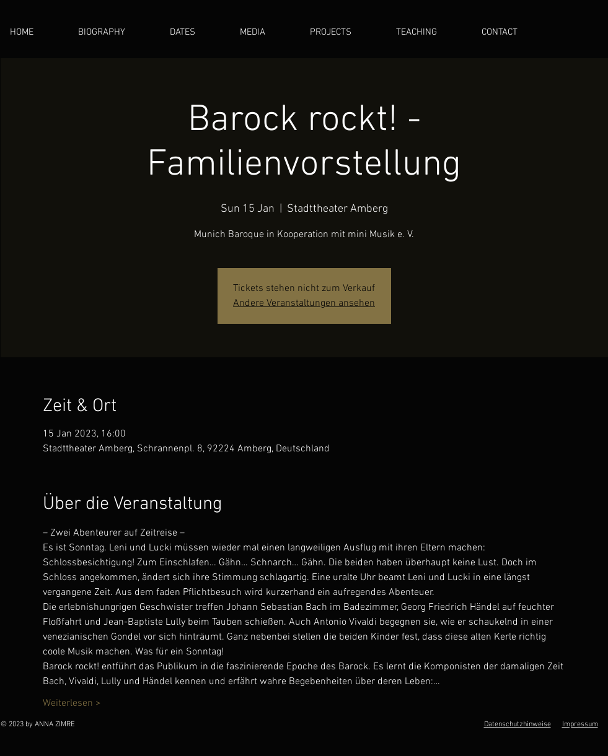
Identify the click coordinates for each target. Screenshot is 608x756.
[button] (266, 32)
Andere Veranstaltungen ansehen (304, 303)
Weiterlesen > (72, 703)
